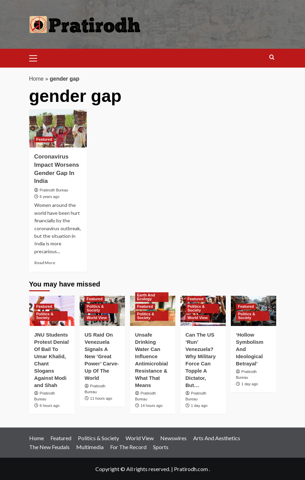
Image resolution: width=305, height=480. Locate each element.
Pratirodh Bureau (54, 190)
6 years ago (49, 197)
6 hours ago (50, 405)
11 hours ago (101, 398)
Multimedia (90, 447)
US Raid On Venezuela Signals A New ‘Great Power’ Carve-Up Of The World (102, 356)
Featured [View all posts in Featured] (44, 139)
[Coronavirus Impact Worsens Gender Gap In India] (58, 128)
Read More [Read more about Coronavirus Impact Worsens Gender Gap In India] (44, 262)
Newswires (173, 438)
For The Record (128, 447)
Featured (60, 438)
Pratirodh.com (191, 469)
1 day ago (199, 405)
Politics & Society (98, 438)
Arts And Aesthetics (216, 438)
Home (36, 79)
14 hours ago (152, 405)
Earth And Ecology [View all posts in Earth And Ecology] (146, 297)
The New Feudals (49, 447)
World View (140, 438)
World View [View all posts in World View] (97, 318)
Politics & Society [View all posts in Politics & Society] (45, 316)
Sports (160, 447)
